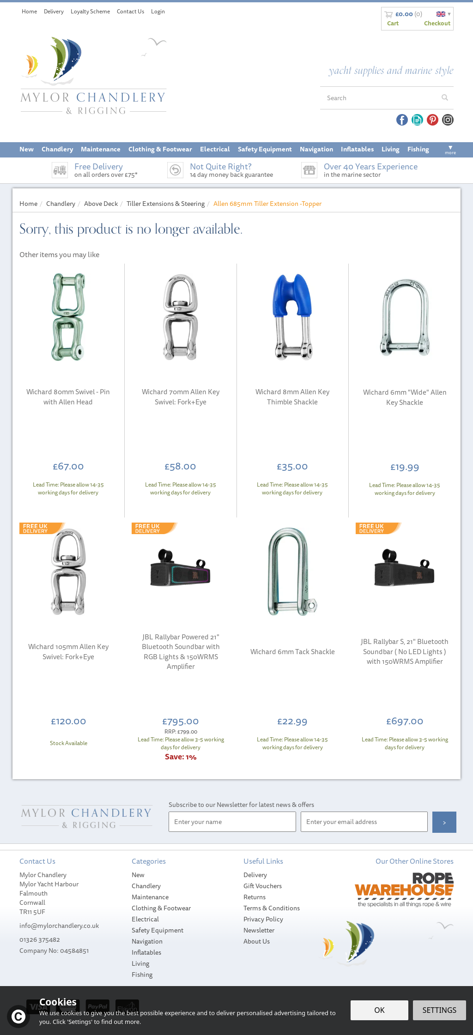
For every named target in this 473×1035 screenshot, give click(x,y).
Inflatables (146, 952)
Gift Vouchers (262, 886)
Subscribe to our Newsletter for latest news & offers (241, 804)
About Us (256, 941)
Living (140, 963)
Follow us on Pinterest (432, 120)
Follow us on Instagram (448, 120)
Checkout (437, 23)
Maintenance (150, 897)
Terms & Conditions (271, 908)
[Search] (378, 97)
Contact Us (130, 11)
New (138, 874)
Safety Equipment (157, 930)
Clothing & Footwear (161, 908)
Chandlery (146, 886)
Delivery (255, 874)
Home (29, 11)
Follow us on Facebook (402, 120)
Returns (254, 897)
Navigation (147, 941)
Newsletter (258, 930)
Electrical (145, 919)
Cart (393, 23)
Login (158, 11)
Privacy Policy (263, 919)
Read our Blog (417, 120)
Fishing (142, 974)
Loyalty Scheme (90, 11)
